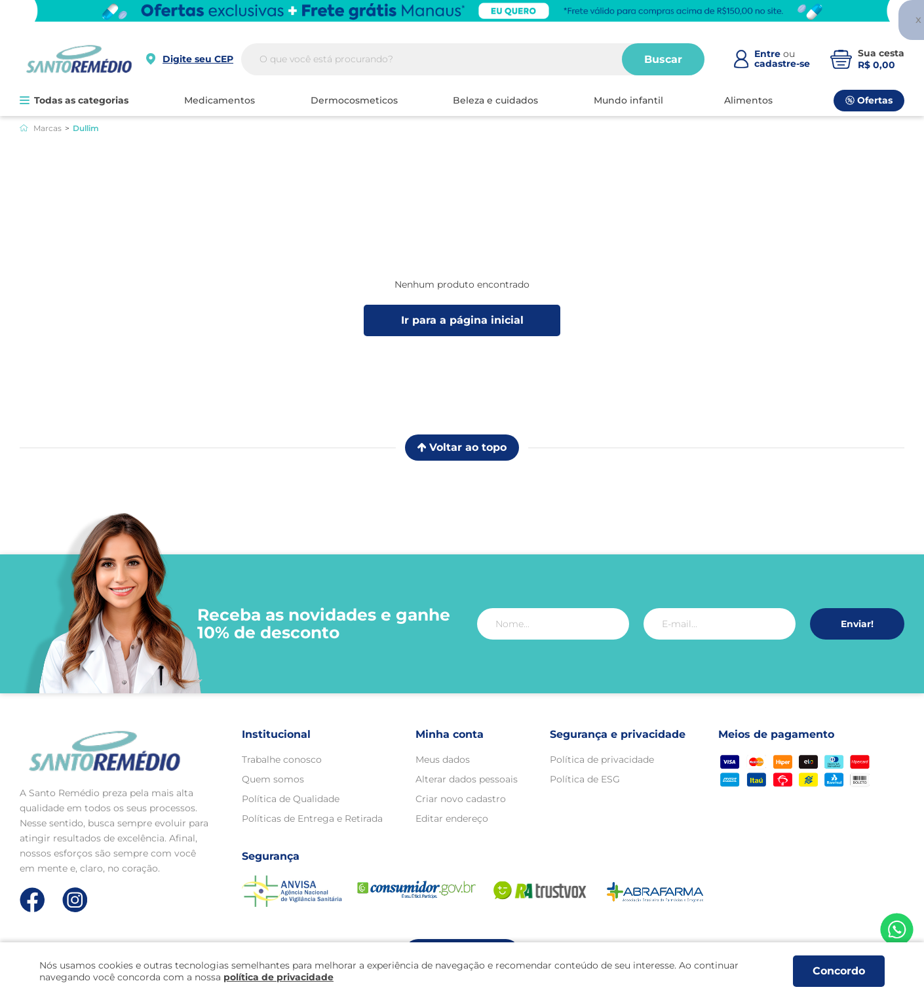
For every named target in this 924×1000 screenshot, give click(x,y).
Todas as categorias (74, 100)
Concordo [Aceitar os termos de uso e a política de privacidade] (839, 971)
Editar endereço (451, 818)
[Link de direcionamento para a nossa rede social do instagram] (75, 900)
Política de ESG (585, 779)
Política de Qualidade (290, 799)
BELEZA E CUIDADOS (495, 100)
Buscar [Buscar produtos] (663, 59)
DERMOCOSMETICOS (354, 100)
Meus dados (442, 759)
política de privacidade (278, 977)
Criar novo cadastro (460, 799)
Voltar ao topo (462, 447)
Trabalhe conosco (282, 759)
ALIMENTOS (748, 100)
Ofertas (869, 100)
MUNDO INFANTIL (628, 100)
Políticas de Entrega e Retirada (312, 818)
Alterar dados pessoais (466, 779)
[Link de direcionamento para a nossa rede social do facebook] (32, 899)
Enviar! (857, 624)
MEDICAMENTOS (219, 100)
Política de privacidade (602, 759)
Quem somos (273, 779)
